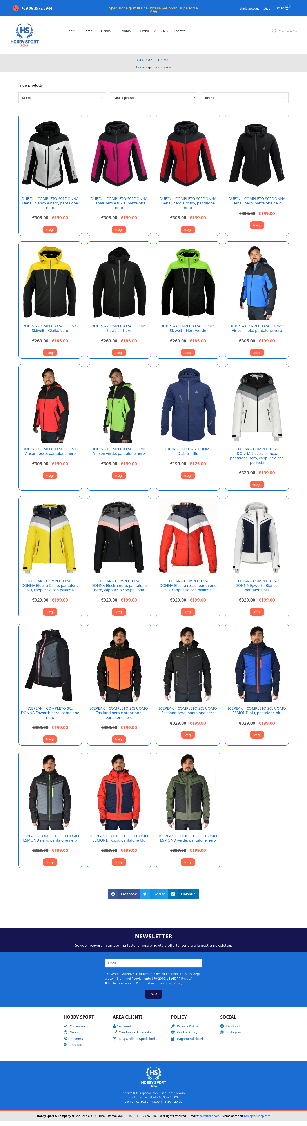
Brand (144, 31)
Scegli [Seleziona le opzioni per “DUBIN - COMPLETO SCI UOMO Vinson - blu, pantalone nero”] (257, 352)
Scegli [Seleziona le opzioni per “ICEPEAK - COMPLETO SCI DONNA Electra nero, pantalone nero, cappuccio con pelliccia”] (119, 611)
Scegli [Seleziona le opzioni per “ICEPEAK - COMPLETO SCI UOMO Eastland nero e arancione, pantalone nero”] (119, 739)
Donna (108, 31)
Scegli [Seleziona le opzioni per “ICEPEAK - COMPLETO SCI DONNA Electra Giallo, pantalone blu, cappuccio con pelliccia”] (49, 611)
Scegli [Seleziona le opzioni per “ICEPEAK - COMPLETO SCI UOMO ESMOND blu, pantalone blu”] (257, 735)
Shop (266, 9)
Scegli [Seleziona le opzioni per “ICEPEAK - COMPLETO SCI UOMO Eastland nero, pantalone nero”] (188, 735)
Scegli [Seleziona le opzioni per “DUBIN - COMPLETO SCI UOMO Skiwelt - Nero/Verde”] (188, 352)
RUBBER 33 (161, 31)
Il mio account (249, 9)
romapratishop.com (257, 1116)
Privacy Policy (172, 983)
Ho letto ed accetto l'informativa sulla (145, 983)
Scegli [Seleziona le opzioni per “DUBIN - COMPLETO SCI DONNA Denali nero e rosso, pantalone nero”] (188, 229)
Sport (73, 31)
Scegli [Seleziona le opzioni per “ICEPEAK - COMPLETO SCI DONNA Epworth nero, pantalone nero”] (49, 739)
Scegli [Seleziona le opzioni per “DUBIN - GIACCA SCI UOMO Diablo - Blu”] (188, 475)
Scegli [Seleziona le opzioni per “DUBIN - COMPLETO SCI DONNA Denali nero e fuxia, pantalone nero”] (119, 229)
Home (140, 67)
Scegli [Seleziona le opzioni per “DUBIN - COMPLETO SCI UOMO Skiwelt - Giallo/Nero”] (49, 352)
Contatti (179, 31)
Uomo (90, 31)
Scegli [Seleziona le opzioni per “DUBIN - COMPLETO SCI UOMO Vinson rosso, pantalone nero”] (49, 475)
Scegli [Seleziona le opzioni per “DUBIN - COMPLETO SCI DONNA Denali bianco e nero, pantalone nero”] (49, 229)
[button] (124, 894)
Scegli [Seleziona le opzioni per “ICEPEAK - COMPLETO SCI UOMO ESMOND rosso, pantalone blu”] (119, 862)
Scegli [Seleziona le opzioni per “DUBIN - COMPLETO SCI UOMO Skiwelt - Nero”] (119, 352)
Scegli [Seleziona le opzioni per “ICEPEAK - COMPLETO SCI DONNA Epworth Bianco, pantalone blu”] (257, 611)
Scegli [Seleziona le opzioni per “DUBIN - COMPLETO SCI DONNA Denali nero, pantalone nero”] (257, 225)
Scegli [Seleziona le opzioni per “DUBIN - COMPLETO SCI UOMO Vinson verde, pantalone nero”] (119, 475)
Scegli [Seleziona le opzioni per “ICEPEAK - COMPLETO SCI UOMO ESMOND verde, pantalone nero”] (188, 862)
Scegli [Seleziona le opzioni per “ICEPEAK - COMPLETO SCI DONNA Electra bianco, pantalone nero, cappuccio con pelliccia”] (257, 484)
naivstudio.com (209, 1116)
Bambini (128, 31)
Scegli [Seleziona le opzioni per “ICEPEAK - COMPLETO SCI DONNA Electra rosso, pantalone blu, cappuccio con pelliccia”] (188, 611)
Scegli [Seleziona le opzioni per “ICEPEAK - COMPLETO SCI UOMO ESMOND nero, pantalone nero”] (49, 862)
